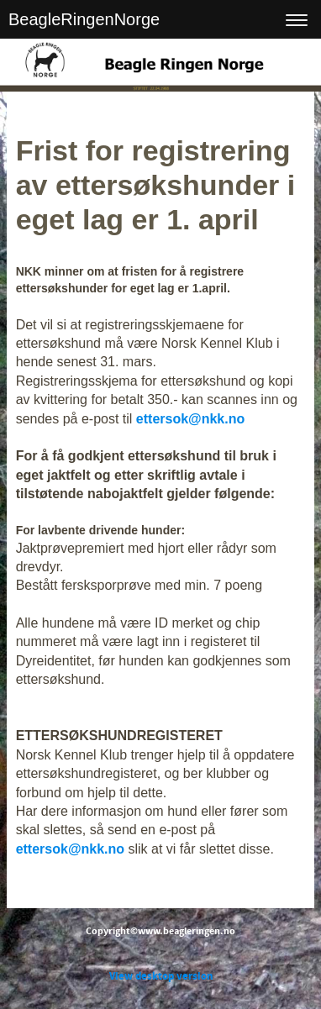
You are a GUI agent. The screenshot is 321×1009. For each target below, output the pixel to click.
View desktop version (161, 976)
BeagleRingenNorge (84, 19)
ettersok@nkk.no (190, 419)
